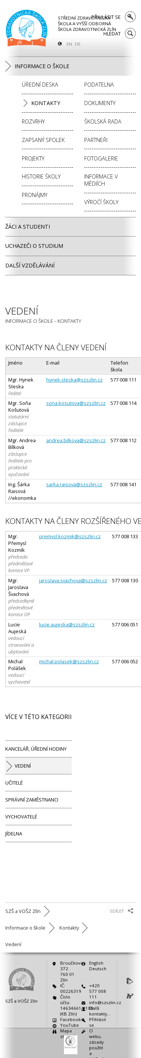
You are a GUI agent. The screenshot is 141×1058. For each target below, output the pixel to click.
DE (77, 44)
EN (69, 44)
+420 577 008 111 (97, 991)
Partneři (96, 140)
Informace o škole (42, 66)
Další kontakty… (97, 1011)
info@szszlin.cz (97, 1002)
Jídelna (13, 833)
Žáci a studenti (27, 226)
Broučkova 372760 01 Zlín (68, 971)
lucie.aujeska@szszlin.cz (67, 624)
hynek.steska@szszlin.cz (74, 379)
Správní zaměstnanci (31, 799)
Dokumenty (99, 103)
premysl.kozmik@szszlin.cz (70, 536)
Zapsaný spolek (43, 140)
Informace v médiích (101, 180)
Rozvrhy (33, 121)
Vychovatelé (21, 816)
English (96, 963)
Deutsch (97, 968)
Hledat (112, 33)
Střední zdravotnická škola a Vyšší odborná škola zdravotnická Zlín (87, 23)
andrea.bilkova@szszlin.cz (76, 440)
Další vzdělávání (30, 265)
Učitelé (14, 782)
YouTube (68, 1025)
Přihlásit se (106, 16)
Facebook (68, 1019)
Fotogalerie (101, 158)
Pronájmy (34, 194)
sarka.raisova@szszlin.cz (74, 484)
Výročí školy (101, 202)
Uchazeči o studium (34, 245)
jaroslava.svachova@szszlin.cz (73, 580)
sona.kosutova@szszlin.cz (76, 403)
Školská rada (102, 121)
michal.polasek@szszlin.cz (69, 661)
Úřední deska (40, 84)
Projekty (33, 158)
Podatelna (99, 84)
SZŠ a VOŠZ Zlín (21, 1001)
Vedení (23, 765)
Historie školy (41, 176)
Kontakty (45, 103)
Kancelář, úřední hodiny (36, 748)
